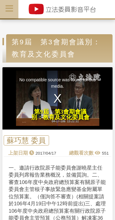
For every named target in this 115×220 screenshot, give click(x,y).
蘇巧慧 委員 (26, 140)
